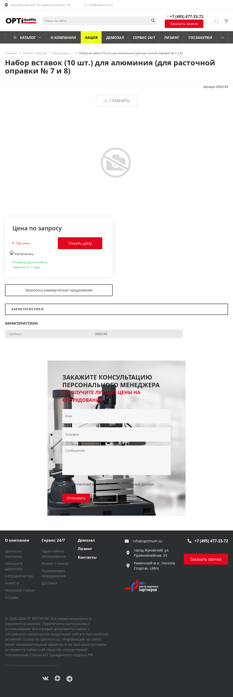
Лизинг (85, 548)
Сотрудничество (19, 576)
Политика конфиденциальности (32, 665)
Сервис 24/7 (53, 540)
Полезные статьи (19, 590)
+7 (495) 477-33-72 (186, 16)
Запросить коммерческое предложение (59, 290)
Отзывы (12, 597)
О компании (17, 540)
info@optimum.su (100, 5)
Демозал (86, 540)
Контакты (87, 557)
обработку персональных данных (125, 484)
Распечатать (21, 253)
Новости (12, 583)
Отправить (76, 498)
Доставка (49, 583)
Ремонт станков (55, 563)
